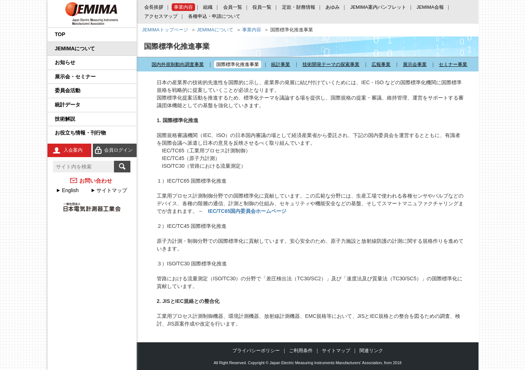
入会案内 (73, 150)
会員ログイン (118, 150)
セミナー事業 (453, 64)
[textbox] (83, 166)
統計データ (67, 105)
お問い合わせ (95, 181)
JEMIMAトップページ (165, 29)
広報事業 (380, 64)
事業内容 (183, 7)
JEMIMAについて (75, 48)
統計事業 (280, 64)
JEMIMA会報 (430, 7)
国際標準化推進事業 (237, 64)
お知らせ (65, 62)
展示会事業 (415, 64)
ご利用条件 (301, 350)
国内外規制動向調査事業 (178, 64)
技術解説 (65, 119)
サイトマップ (111, 190)
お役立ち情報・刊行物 (80, 133)
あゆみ (332, 7)
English (70, 190)
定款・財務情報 (298, 7)
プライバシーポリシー (256, 350)
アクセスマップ (161, 16)
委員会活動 (67, 90)
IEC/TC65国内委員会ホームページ (247, 211)
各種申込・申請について (214, 16)
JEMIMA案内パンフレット (378, 7)
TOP (60, 34)
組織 (208, 7)
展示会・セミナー (75, 76)
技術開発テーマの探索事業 (330, 64)
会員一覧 (232, 7)
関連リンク (371, 350)
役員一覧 (261, 7)
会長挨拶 (153, 7)
